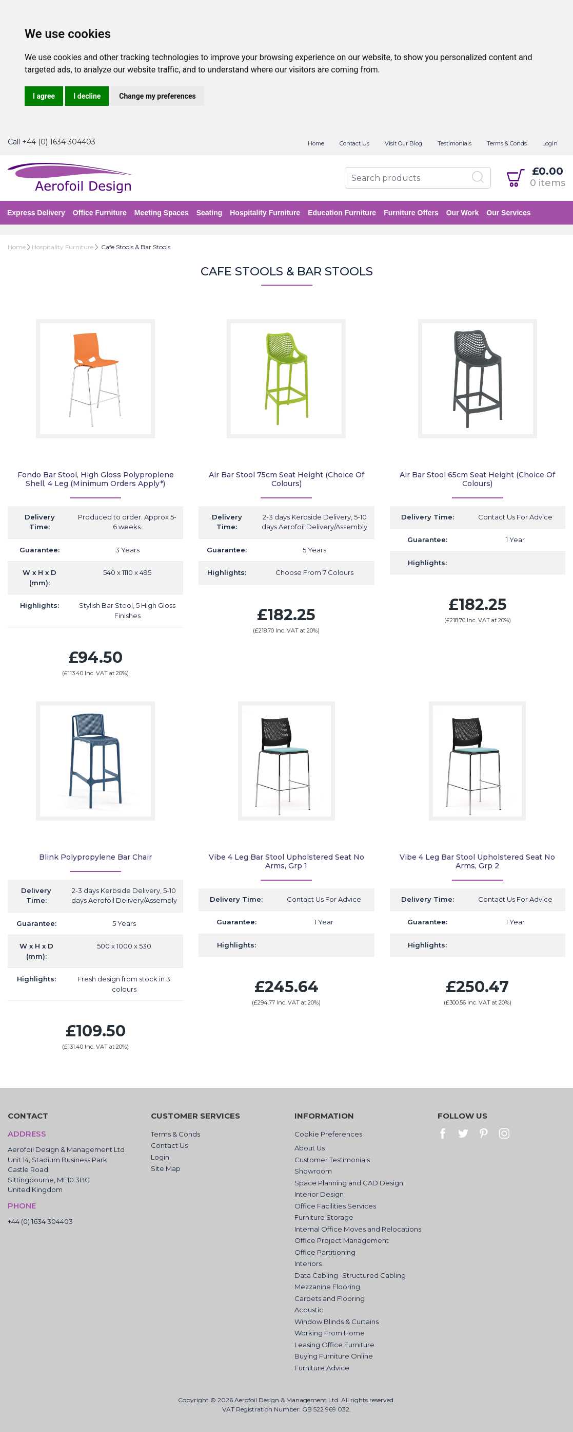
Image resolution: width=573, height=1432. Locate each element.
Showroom (313, 1171)
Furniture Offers (411, 213)
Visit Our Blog (403, 143)
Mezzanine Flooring (327, 1286)
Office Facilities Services (335, 1206)
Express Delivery (37, 213)
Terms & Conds (507, 143)
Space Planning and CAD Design (348, 1183)
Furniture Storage (323, 1217)
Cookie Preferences (328, 1134)
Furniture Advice (321, 1368)
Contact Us (354, 143)
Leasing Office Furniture (334, 1345)
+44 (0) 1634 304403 (58, 141)
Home (316, 143)
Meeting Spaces (162, 213)
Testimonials (454, 143)
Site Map (166, 1168)
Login (550, 143)
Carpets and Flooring (329, 1298)
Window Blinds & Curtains (336, 1321)
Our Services (509, 213)
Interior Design (319, 1194)
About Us (309, 1148)
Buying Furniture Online (333, 1356)
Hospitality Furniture (265, 213)
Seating (210, 213)
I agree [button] (44, 96)
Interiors (308, 1263)
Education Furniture (342, 213)
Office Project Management (341, 1240)
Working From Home (329, 1333)
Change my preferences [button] (157, 96)
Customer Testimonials (332, 1160)
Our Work (463, 213)
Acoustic (308, 1310)
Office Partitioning (324, 1252)
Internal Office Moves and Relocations (357, 1229)
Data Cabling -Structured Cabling (350, 1275)
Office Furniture (100, 213)
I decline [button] (87, 96)
